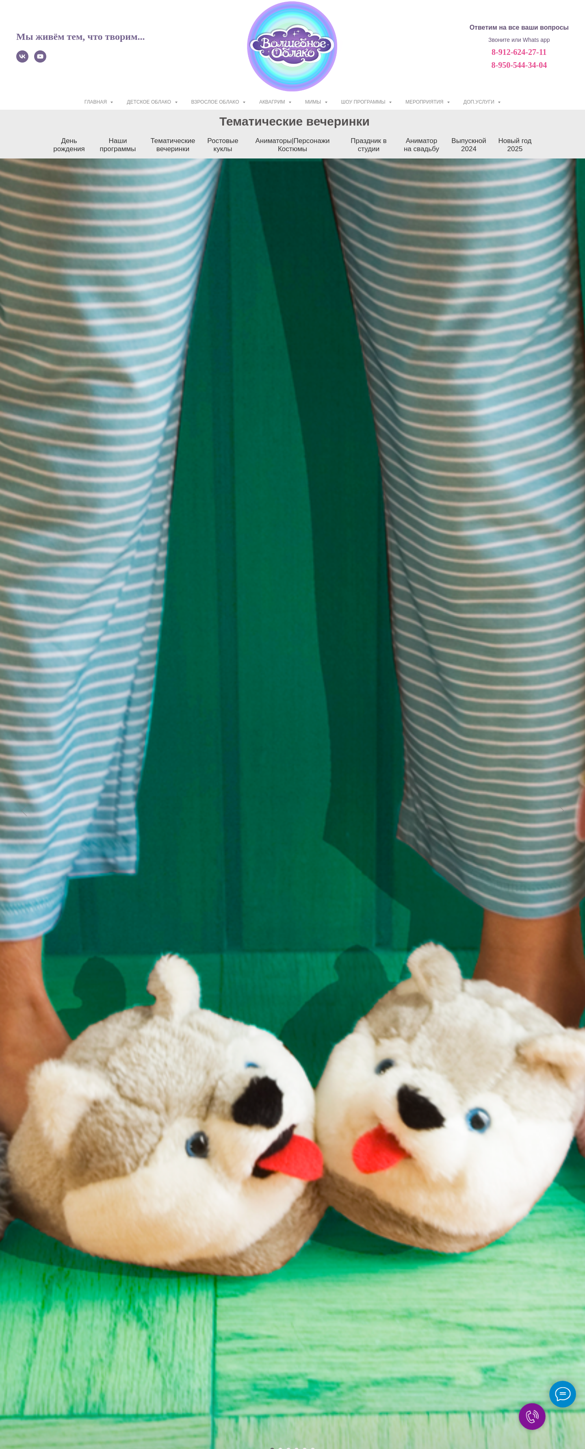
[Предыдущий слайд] (24, 758)
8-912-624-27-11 (519, 52)
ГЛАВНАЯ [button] (96, 102)
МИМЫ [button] (314, 102)
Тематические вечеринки (172, 145)
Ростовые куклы (222, 145)
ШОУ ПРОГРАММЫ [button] (364, 102)
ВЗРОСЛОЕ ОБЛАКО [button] (215, 102)
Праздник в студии (368, 145)
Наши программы (118, 145)
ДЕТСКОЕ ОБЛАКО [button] (149, 102)
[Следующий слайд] (560, 758)
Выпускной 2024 (468, 145)
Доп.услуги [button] (480, 102)
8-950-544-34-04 (519, 65)
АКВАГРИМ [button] (272, 102)
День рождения (69, 145)
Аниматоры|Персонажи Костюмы (292, 145)
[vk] (22, 60)
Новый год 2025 (514, 145)
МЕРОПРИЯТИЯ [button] (425, 102)
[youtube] (40, 60)
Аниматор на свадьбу (421, 145)
